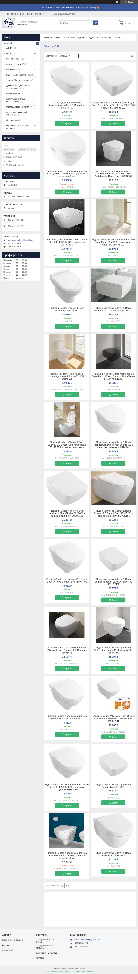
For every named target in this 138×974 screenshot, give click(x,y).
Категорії (8, 43)
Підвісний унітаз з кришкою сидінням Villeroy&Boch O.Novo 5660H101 (66, 717)
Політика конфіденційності (85, 971)
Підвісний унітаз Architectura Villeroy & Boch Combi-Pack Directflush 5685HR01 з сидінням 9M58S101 (113, 105)
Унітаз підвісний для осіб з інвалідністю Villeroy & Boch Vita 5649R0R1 (67, 105)
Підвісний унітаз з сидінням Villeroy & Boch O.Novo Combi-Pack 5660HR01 (66, 580)
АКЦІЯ (9, 48)
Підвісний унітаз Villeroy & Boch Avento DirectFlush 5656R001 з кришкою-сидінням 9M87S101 (113, 242)
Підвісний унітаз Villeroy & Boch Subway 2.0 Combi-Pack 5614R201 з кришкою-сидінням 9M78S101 (113, 513)
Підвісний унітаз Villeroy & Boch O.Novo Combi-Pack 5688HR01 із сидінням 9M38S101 (113, 718)
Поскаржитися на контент (63, 971)
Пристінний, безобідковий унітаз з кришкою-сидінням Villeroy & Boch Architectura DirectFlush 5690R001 (113, 174)
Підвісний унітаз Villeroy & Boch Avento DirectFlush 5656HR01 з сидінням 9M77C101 (66, 242)
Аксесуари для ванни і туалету (16, 113)
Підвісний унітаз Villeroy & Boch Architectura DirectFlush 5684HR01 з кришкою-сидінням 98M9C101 (113, 445)
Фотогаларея (104, 37)
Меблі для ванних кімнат (17, 107)
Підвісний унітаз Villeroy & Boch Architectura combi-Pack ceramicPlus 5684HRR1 (113, 650)
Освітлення (11, 120)
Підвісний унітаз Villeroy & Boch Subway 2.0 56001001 (113, 854)
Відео (91, 37)
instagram (69, 37)
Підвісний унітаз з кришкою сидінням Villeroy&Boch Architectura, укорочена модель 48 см (66, 174)
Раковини (10, 69)
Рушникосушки (13, 93)
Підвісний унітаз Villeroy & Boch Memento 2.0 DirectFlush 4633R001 (113, 309)
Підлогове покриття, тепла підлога (18, 126)
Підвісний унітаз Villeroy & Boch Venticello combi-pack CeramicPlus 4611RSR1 (113, 582)
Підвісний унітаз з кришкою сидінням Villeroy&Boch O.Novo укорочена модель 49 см (66, 855)
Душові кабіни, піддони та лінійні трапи (18, 87)
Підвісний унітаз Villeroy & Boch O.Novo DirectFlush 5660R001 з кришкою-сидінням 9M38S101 (67, 787)
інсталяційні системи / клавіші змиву (16, 100)
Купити (68, 123)
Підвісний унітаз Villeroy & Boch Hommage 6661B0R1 (67, 309)
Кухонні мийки (12, 59)
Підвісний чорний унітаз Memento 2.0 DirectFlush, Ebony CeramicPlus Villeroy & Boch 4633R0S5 (113, 376)
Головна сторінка (51, 37)
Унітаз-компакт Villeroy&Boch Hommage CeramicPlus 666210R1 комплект (66, 376)
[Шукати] (95, 22)
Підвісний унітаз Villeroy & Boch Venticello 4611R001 (113, 785)
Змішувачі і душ (13, 64)
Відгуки (81, 37)
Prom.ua (82, 969)
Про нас (119, 37)
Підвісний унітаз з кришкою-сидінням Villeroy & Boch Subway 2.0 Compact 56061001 (66, 650)
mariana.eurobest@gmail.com (21, 240)
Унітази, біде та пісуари (17, 80)
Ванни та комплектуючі (16, 75)
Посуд (9, 53)
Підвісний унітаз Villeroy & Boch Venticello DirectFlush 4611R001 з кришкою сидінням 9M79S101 (67, 513)
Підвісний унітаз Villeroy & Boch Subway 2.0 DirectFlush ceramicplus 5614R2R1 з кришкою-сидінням (66, 445)
